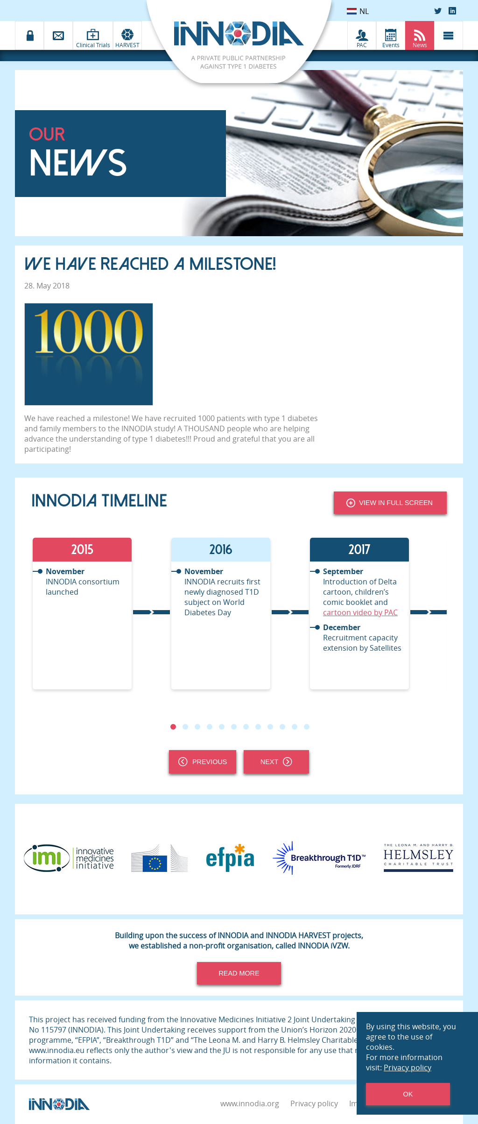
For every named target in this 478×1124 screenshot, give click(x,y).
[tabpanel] (100, 613)
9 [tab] (270, 727)
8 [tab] (258, 727)
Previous (202, 761)
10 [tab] (282, 727)
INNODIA (136, 428)
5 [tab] (222, 727)
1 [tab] (173, 727)
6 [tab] (234, 727)
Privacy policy (314, 1103)
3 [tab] (197, 727)
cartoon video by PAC (360, 612)
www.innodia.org (249, 1103)
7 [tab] (246, 727)
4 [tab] (209, 727)
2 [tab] (185, 727)
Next (276, 761)
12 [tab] (306, 727)
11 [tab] (294, 727)
